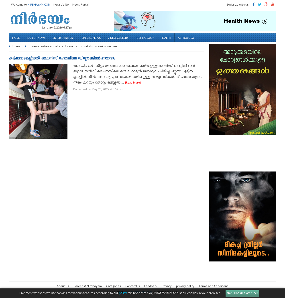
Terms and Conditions (213, 286)
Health (166, 38)
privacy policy (185, 286)
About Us (63, 286)
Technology (144, 38)
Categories (113, 286)
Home (16, 38)
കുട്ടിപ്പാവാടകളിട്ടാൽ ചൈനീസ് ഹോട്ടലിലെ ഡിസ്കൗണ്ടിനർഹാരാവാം (62, 58)
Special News (91, 38)
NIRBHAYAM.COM (39, 4)
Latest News (36, 38)
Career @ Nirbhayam (87, 286)
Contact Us (132, 286)
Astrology (186, 38)
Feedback (150, 286)
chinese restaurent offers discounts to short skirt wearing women (72, 46)
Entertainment (64, 38)
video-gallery (118, 38)
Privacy (167, 286)
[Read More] (133, 82)
